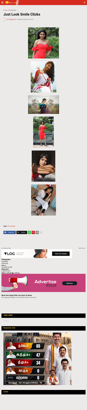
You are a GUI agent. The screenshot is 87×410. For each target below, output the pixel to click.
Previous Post (6, 248)
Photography (12, 10)
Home (5, 10)
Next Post (82, 248)
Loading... (6, 320)
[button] (2, 2)
